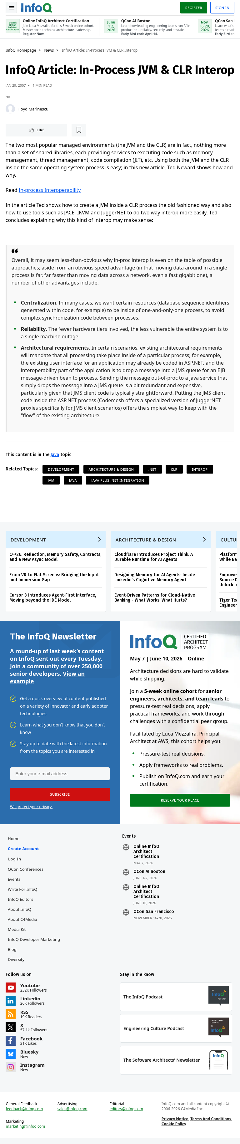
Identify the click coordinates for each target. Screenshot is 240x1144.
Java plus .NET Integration (118, 480)
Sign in (222, 7)
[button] (59, 797)
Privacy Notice (174, 1123)
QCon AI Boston (149, 875)
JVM (51, 480)
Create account (23, 852)
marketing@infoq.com (26, 1131)
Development (61, 469)
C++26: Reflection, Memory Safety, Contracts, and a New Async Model (56, 559)
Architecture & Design (112, 469)
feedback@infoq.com (25, 1113)
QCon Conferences (26, 872)
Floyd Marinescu (33, 108)
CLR (175, 469)
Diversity (16, 963)
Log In (15, 862)
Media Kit (17, 933)
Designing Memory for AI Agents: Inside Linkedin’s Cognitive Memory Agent (155, 579)
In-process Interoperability (50, 190)
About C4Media (23, 923)
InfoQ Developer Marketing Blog (34, 948)
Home (14, 842)
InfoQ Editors (21, 902)
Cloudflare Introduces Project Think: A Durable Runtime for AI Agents (154, 559)
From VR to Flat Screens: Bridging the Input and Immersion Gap (54, 579)
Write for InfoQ (23, 892)
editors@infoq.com (126, 1113)
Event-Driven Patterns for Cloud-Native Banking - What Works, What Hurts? (155, 599)
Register (192, 7)
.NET (153, 469)
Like (23, 130)
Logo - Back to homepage (37, 7)
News (50, 50)
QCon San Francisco (153, 915)
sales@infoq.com (73, 1113)
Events (14, 882)
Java (55, 455)
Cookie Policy (173, 1128)
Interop (200, 469)
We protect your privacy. (31, 809)
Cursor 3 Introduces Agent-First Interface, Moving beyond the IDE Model (53, 599)
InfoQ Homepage (21, 50)
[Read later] (43, 130)
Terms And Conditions (210, 1123)
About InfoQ (20, 913)
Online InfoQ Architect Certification (146, 855)
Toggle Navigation (12, 7)
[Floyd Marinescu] (11, 109)
